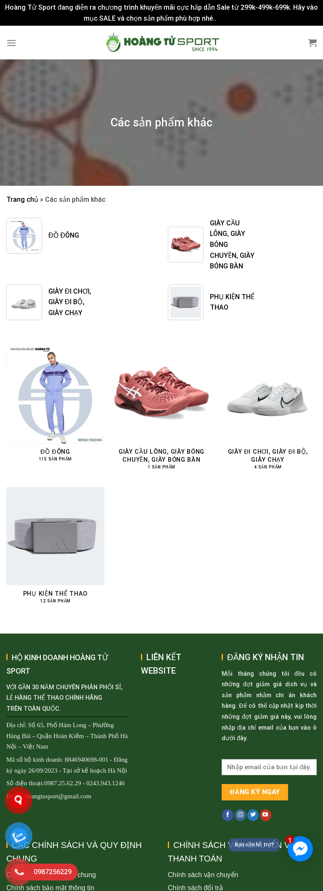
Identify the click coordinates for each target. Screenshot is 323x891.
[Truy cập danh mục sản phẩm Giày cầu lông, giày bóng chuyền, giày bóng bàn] (161, 412)
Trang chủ (22, 199)
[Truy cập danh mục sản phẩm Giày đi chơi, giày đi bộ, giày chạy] (268, 412)
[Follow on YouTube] (265, 815)
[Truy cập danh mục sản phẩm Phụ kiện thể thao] (55, 550)
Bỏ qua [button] (228, 18)
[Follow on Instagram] (240, 815)
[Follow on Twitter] (253, 815)
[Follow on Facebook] (227, 815)
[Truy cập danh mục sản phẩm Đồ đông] (55, 408)
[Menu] (11, 42)
